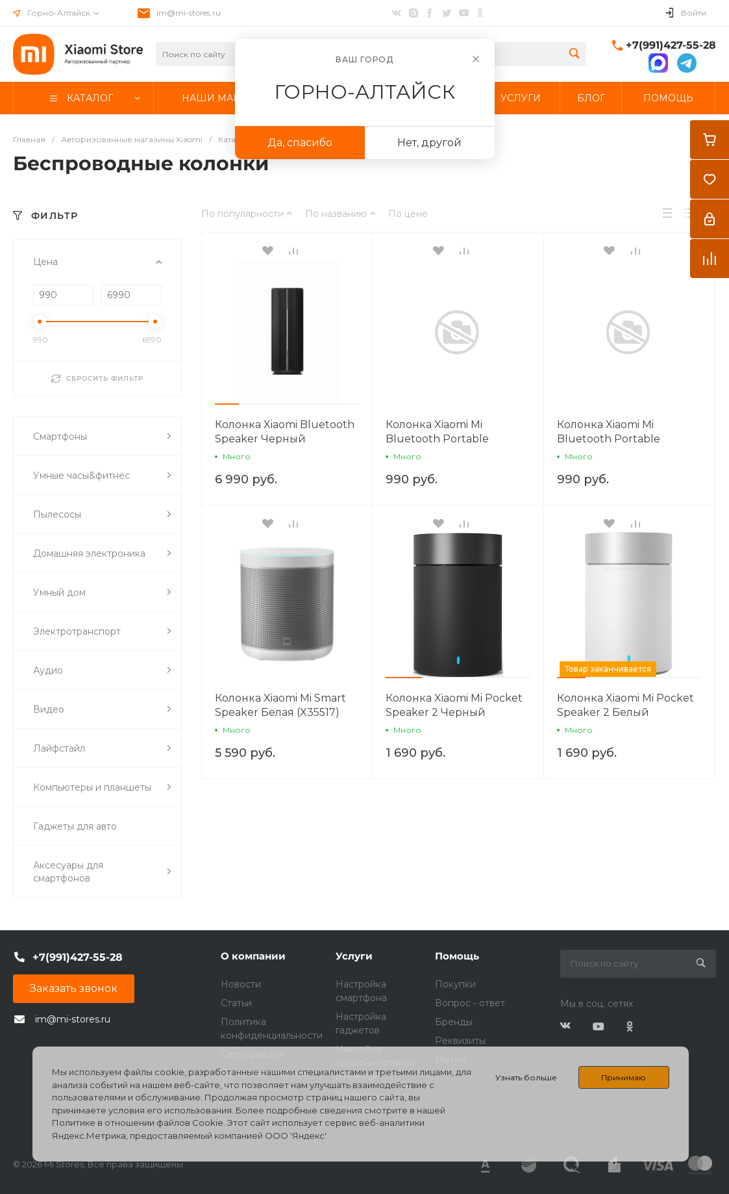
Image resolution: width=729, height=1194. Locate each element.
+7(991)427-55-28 (671, 45)
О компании (253, 956)
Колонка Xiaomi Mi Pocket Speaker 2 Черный (454, 705)
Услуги (354, 956)
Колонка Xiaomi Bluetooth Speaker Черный (284, 431)
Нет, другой (429, 142)
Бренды (454, 1022)
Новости (241, 984)
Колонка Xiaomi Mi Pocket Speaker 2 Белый (625, 705)
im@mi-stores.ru (188, 13)
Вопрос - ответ (470, 1003)
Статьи (236, 1003)
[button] (227, 404)
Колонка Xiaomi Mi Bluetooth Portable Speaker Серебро (437, 438)
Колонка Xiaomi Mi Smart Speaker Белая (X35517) (280, 705)
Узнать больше (526, 1077)
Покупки (455, 984)
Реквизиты (460, 1041)
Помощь (457, 956)
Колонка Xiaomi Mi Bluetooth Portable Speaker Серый (608, 438)
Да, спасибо (299, 142)
